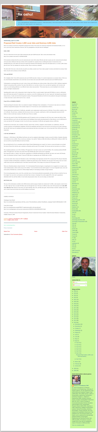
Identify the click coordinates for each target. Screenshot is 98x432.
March (76, 361)
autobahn (74, 107)
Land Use (74, 178)
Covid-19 (74, 123)
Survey (74, 208)
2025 (75, 291)
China (73, 116)
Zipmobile (74, 252)
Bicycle (74, 109)
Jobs (73, 172)
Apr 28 (78, 344)
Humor (73, 163)
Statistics (74, 207)
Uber (73, 239)
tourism (74, 228)
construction (75, 122)
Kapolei (74, 176)
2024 (75, 293)
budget (9, 219)
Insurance (74, 169)
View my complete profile (78, 425)
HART (73, 156)
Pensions (74, 190)
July (76, 334)
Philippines (74, 192)
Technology (75, 218)
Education (74, 133)
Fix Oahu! (25, 14)
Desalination (75, 127)
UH (73, 241)
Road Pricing (75, 199)
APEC (73, 105)
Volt (73, 246)
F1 (72, 142)
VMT (73, 245)
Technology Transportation (78, 221)
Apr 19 (78, 351)
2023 (75, 295)
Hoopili (73, 160)
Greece (74, 154)
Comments (76, 285)
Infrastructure (75, 167)
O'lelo (73, 185)
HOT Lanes (75, 162)
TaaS (73, 212)
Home (35, 231)
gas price (74, 152)
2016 (75, 309)
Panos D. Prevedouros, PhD (81, 385)
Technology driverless (77, 219)
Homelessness (75, 158)
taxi (73, 216)
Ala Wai (74, 104)
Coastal (74, 120)
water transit (75, 250)
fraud (73, 151)
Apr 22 (78, 349)
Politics (74, 196)
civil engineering (76, 118)
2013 (75, 316)
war (73, 248)
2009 (75, 368)
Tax (73, 214)
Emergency (75, 134)
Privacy (74, 198)
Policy (12, 219)
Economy (74, 131)
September (78, 330)
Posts (75, 282)
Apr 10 (78, 359)
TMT (73, 225)
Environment (75, 138)
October (77, 328)
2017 (75, 307)
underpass (74, 243)
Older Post (64, 231)
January (77, 365)
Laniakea (74, 180)
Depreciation (75, 125)
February (77, 363)
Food (73, 147)
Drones (74, 129)
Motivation (74, 183)
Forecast (74, 149)
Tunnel (73, 236)
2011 (75, 320)
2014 (75, 314)
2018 (75, 305)
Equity (73, 140)
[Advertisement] (79, 69)
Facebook (74, 143)
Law (73, 181)
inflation (74, 165)
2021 (75, 299)
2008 (75, 370)
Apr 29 (78, 342)
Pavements (75, 189)
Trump (73, 234)
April (76, 340)
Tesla (73, 223)
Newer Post (7, 231)
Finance (74, 145)
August (77, 332)
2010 (75, 322)
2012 (75, 318)
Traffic (73, 230)
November (77, 326)
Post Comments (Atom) (16, 234)
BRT (73, 111)
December (77, 324)
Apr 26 (78, 346)
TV (73, 237)
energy (73, 136)
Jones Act (74, 174)
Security (74, 203)
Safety (73, 201)
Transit (16, 219)
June (76, 336)
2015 (75, 312)
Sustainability (75, 210)
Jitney (73, 170)
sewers (74, 205)
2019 (75, 303)
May (76, 338)
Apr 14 (78, 353)
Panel (73, 187)
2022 (75, 297)
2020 (75, 301)
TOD (73, 227)
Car (73, 114)
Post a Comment (8, 228)
